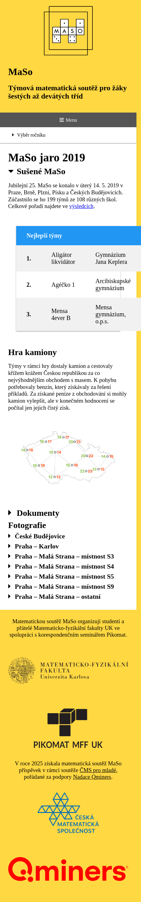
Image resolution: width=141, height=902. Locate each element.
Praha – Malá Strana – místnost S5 (61, 576)
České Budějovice (36, 536)
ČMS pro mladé (98, 770)
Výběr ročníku (28, 135)
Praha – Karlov (33, 546)
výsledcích (81, 206)
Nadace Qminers (92, 777)
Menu (68, 120)
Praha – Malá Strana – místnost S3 (61, 556)
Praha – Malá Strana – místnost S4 (61, 566)
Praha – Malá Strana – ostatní (54, 596)
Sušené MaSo (36, 171)
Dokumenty (34, 513)
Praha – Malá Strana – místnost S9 (61, 586)
